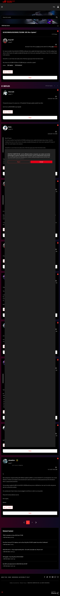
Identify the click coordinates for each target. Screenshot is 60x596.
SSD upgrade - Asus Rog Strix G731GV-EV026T (13, 556)
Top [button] (2, 592)
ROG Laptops (10, 65)
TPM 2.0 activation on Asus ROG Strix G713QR (13, 535)
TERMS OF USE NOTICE (14, 583)
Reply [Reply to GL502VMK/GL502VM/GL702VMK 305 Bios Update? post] (30, 77)
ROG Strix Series (6, 25)
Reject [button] (18, 162)
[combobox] (30, 17)
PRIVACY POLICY (23, 583)
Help (54, 7)
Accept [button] (41, 162)
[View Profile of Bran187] (11, 40)
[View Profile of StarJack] (11, 92)
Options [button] (58, 25)
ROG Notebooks (18, 65)
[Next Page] (35, 522)
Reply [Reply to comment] (30, 117)
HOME (9, 577)
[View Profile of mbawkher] (11, 460)
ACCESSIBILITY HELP (24, 577)
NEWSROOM (15, 577)
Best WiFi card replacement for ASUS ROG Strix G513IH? (15, 564)
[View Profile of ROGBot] (55, 46)
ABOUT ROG (4, 577)
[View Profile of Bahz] (10, 127)
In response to (18, 465)
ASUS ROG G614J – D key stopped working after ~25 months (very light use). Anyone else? (23, 549)
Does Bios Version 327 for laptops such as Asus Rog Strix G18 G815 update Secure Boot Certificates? (25, 542)
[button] (5, 71)
